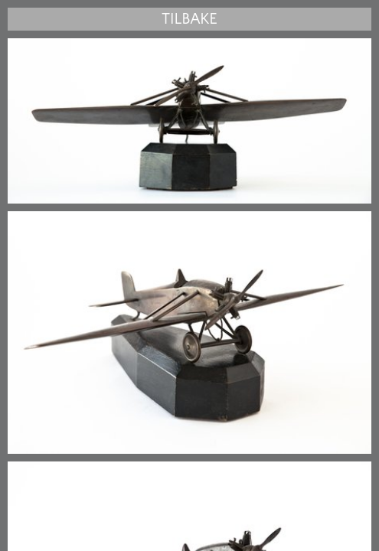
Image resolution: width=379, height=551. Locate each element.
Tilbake (189, 19)
